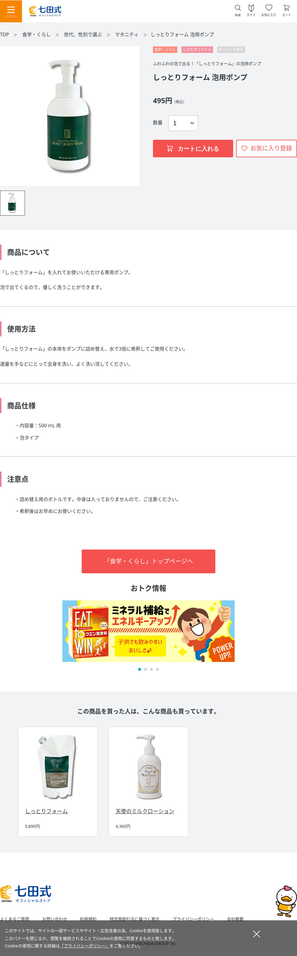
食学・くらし (37, 34)
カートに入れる (193, 148)
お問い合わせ (54, 919)
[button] (139, 669)
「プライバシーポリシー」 (85, 946)
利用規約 (88, 919)
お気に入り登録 (271, 148)
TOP (4, 34)
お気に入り (268, 14)
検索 (238, 15)
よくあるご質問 (14, 919)
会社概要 (235, 919)
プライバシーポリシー (193, 919)
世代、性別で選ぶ (83, 34)
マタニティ (127, 34)
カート (286, 14)
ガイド (251, 14)
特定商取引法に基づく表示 (134, 919)
